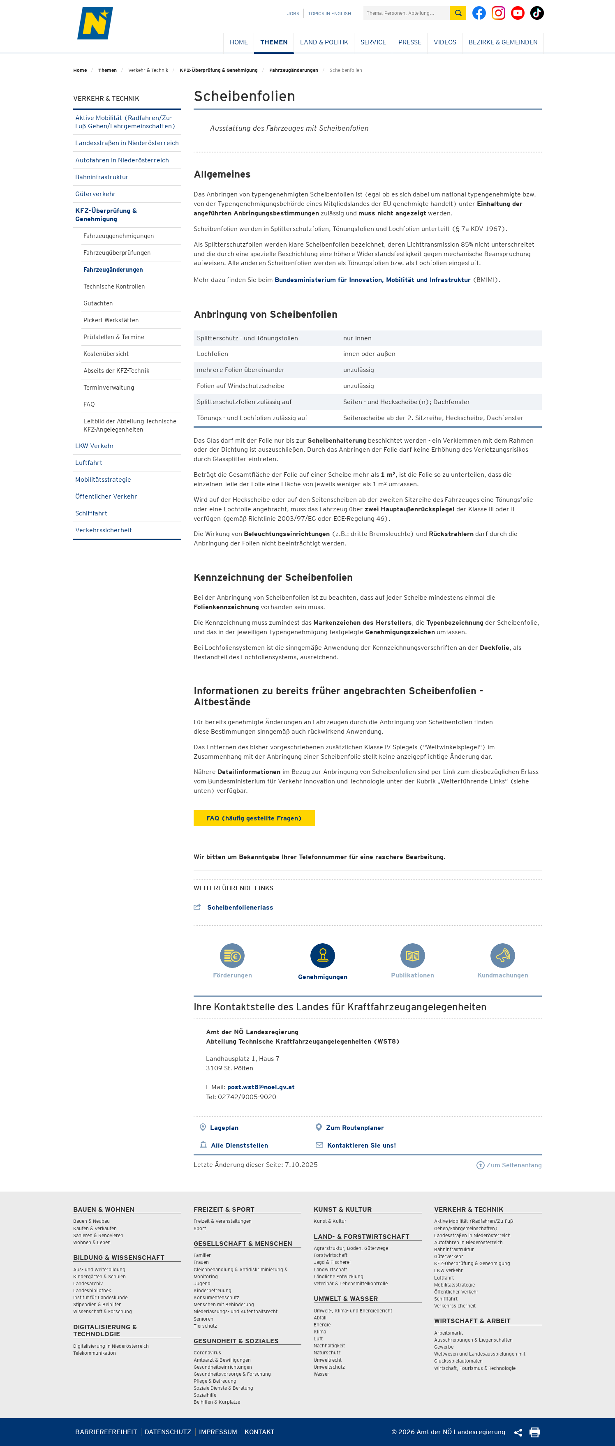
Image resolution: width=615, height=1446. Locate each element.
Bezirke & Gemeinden (503, 42)
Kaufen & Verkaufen (95, 1228)
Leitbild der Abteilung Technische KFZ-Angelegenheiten (129, 425)
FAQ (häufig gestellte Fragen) (254, 818)
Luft (318, 1338)
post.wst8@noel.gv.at (261, 1087)
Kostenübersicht (106, 354)
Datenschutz (168, 1432)
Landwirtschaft (330, 1269)
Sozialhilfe (205, 1395)
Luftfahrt (127, 463)
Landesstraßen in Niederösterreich (127, 145)
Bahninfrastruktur (127, 177)
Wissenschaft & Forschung (102, 1311)
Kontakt (260, 1432)
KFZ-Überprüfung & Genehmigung (219, 70)
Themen (274, 42)
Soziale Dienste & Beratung (223, 1388)
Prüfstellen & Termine (113, 337)
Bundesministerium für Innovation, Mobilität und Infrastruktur (373, 280)
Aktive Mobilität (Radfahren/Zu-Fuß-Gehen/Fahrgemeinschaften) (127, 122)
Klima (320, 1331)
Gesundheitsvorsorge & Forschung (232, 1374)
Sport (200, 1228)
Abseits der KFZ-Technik (116, 370)
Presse (409, 42)
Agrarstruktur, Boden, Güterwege (351, 1248)
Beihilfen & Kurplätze (217, 1402)
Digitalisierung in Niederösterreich (111, 1346)
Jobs (293, 13)
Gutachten (98, 303)
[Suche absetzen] (458, 13)
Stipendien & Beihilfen (97, 1304)
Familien (203, 1255)
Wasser (321, 1374)
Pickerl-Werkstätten (111, 320)
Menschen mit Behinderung (224, 1304)
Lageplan (224, 1128)
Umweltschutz (329, 1367)
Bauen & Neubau (91, 1221)
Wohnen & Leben (92, 1242)
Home (239, 42)
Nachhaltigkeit (329, 1345)
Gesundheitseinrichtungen (223, 1367)
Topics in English (329, 13)
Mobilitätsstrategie (127, 479)
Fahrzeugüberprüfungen (117, 252)
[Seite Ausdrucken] (534, 1435)
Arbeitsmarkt (448, 1333)
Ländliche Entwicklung (338, 1276)
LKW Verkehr (127, 446)
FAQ (89, 404)
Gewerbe (443, 1347)
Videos (445, 42)
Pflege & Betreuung (215, 1381)
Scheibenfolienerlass (233, 907)
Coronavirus (207, 1352)
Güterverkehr (127, 194)
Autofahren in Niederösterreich (127, 160)
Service (373, 42)
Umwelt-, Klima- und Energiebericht (353, 1310)
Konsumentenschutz (216, 1297)
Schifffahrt (127, 513)
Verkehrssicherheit (127, 530)
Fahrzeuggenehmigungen (118, 236)
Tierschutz (205, 1326)
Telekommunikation (94, 1353)
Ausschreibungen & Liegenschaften (473, 1340)
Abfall (320, 1317)
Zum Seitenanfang (509, 1165)
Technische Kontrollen (114, 286)
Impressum (218, 1432)
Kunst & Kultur (330, 1221)
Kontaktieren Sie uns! (361, 1145)
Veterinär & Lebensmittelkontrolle (351, 1283)
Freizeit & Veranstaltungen (223, 1221)
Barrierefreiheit (106, 1432)
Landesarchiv (88, 1283)
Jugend (202, 1283)
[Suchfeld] (406, 13)
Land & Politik (324, 42)
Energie (322, 1324)
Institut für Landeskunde (100, 1297)
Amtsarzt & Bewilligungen (222, 1360)
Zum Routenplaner (355, 1128)
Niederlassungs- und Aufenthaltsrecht (235, 1311)
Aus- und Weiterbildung (99, 1269)
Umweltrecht (328, 1360)
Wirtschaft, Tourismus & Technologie (475, 1368)
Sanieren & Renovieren (98, 1235)
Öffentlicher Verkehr (127, 496)
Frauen (201, 1262)
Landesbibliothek (92, 1290)
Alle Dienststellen (239, 1145)
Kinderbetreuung (212, 1290)
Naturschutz (327, 1352)
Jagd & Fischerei (332, 1262)
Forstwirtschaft (330, 1255)
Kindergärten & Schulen (99, 1276)
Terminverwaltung (108, 387)
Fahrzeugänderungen (293, 70)
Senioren (203, 1319)
